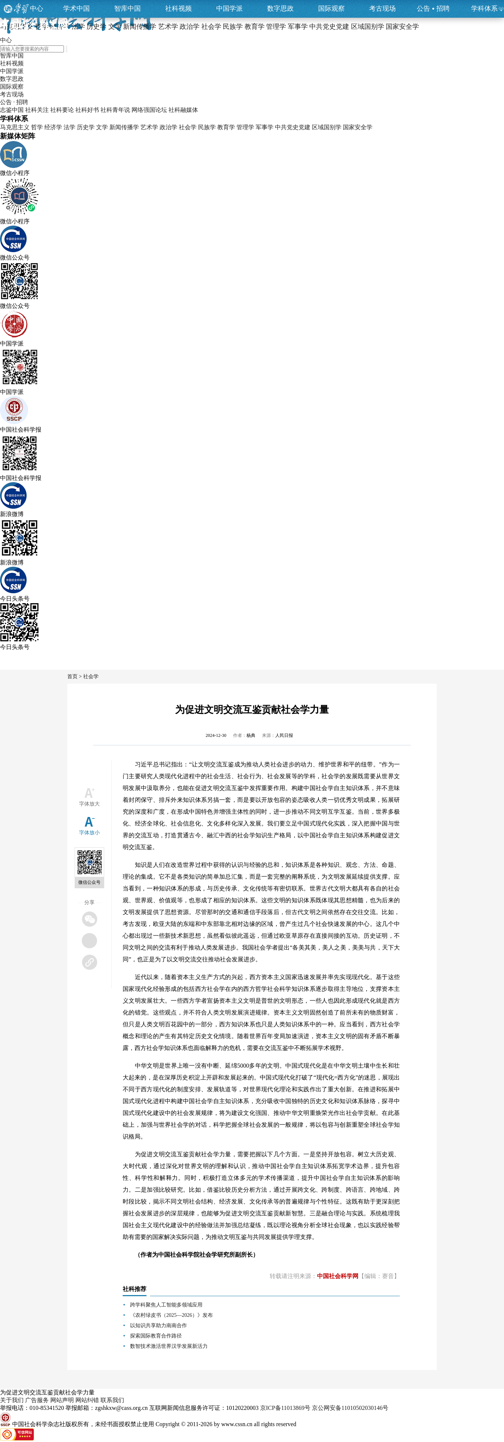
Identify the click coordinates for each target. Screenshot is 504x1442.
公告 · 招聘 (14, 102)
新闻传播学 (124, 127)
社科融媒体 (183, 110)
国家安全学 (357, 127)
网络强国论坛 (149, 110)
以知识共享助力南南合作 (158, 1325)
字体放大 (89, 804)
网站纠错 (87, 1400)
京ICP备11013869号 (285, 1408)
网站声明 (62, 1400)
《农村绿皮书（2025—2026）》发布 (171, 1315)
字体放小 (89, 832)
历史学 (86, 127)
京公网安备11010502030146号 (350, 1408)
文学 (102, 127)
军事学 (264, 127)
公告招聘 (433, 8)
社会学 (188, 127)
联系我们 (112, 1400)
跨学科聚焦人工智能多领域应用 (166, 1305)
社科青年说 (115, 110)
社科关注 (37, 110)
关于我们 (12, 1400)
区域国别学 (326, 127)
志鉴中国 (12, 110)
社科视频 (178, 8)
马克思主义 (15, 127)
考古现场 (382, 8)
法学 (69, 127)
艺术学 (149, 127)
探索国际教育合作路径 (156, 1336)
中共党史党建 (292, 127)
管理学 (245, 127)
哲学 (37, 127)
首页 (72, 676)
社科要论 (62, 110)
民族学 (207, 127)
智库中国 (127, 8)
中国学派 (229, 8)
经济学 (53, 127)
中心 (36, 8)
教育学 (226, 127)
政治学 (168, 127)
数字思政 (280, 8)
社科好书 (87, 110)
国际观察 (331, 8)
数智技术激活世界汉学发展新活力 (169, 1346)
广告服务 (37, 1400)
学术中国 (76, 8)
